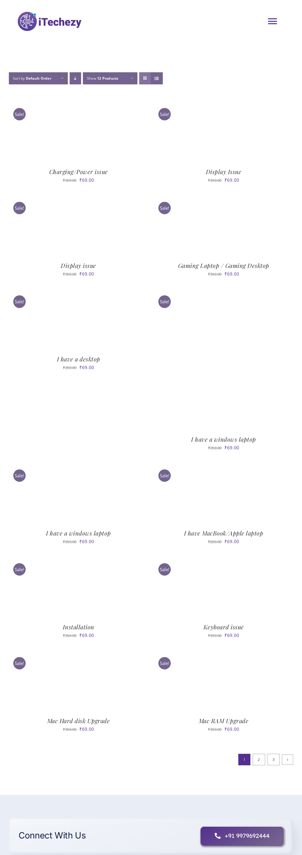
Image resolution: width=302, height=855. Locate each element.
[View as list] (157, 78)
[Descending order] (75, 78)
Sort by (32, 78)
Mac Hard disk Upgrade (78, 721)
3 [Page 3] (274, 759)
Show (103, 78)
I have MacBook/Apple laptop (223, 533)
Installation (78, 627)
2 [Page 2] (259, 759)
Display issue (78, 265)
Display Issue (224, 172)
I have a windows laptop (223, 439)
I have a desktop (78, 359)
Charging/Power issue (78, 172)
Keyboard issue (223, 627)
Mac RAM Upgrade (224, 721)
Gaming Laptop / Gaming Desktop (223, 265)
